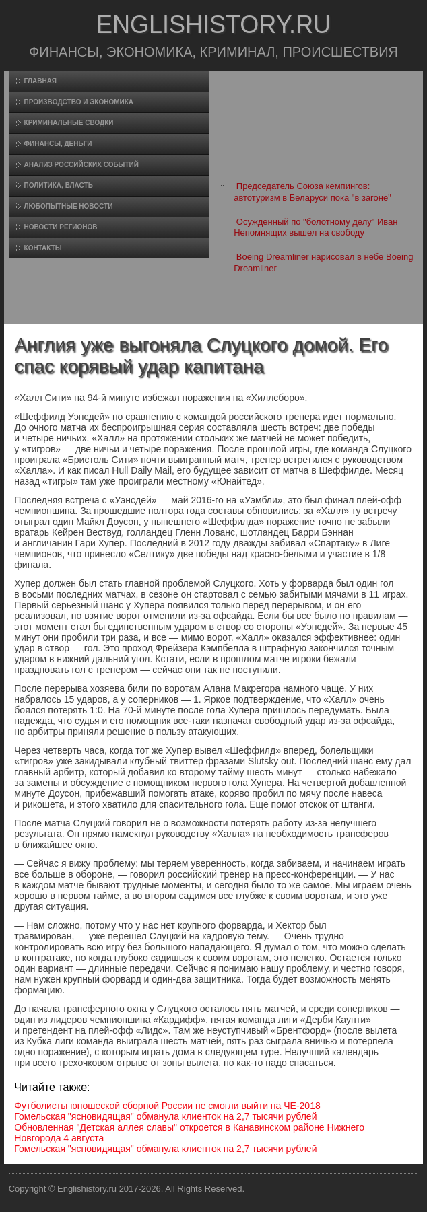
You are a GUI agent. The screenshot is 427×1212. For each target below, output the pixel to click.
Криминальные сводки (69, 123)
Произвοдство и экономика (79, 102)
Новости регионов (61, 227)
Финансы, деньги (58, 143)
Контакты (43, 248)
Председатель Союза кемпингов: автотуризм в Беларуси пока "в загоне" (312, 191)
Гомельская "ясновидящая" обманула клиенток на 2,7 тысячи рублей (165, 1116)
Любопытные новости (68, 206)
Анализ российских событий (81, 164)
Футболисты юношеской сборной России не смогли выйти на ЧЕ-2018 (167, 1105)
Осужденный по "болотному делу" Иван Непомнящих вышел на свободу (315, 227)
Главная (40, 81)
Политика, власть (58, 185)
